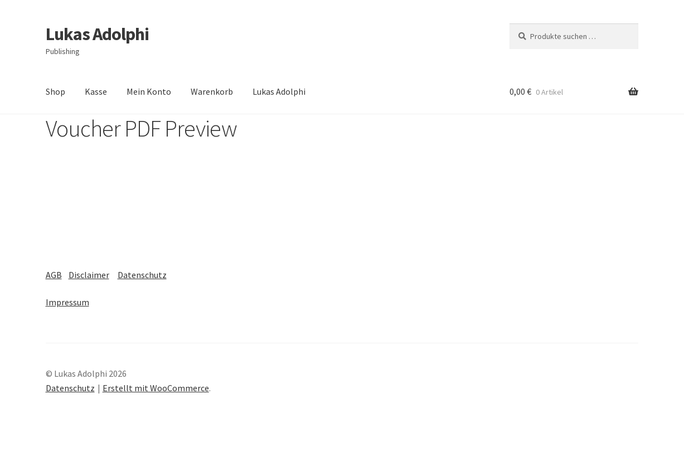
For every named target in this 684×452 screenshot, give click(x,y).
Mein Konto (149, 91)
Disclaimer (89, 274)
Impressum (67, 302)
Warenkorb (212, 91)
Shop (55, 91)
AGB (54, 274)
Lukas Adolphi (97, 34)
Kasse (96, 91)
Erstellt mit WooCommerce (156, 387)
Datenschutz (142, 274)
